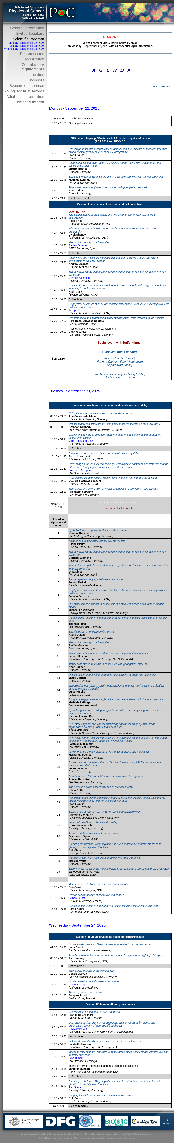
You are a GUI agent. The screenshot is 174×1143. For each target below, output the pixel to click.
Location (37, 74)
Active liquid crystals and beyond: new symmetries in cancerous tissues (110, 944)
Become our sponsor (26, 85)
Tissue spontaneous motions (85, 992)
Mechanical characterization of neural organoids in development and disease (113, 488)
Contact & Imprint (29, 102)
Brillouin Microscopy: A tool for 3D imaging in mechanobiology (105, 811)
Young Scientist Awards (24, 91)
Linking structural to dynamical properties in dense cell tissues (105, 1041)
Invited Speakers (30, 33)
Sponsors (36, 80)
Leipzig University (29, 1134)
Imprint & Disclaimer (126, 1138)
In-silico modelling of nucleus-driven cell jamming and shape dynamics (109, 653)
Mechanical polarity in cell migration (89, 242)
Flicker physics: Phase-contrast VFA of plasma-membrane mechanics (109, 751)
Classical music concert (119, 351)
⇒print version (161, 86)
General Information (27, 28)
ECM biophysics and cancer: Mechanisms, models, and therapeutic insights (113, 477)
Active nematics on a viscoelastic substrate (94, 833)
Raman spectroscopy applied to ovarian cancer (96, 579)
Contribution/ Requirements (32, 66)
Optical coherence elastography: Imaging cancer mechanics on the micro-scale (115, 423)
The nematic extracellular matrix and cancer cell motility (101, 787)
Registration (34, 59)
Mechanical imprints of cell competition (91, 970)
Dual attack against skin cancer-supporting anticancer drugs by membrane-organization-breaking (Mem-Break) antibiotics (112, 725)
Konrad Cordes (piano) (119, 358)
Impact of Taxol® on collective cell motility (93, 822)
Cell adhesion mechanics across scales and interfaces (100, 413)
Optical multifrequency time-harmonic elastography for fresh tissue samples (112, 674)
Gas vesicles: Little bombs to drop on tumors (94, 1011)
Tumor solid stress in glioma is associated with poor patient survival (108, 187)
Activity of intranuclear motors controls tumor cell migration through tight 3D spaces (117, 955)
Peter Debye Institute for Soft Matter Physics (105, 1134)
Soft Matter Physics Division (140, 1134)
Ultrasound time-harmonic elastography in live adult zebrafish (104, 857)
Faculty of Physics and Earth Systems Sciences (61, 1134)
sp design (111, 1138)
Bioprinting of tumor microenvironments (91, 631)
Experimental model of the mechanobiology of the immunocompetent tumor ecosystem (119, 868)
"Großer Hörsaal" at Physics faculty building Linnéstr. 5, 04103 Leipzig (119, 376)
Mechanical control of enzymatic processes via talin (98, 884)
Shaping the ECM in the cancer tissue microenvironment (101, 1095)
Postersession (32, 53)
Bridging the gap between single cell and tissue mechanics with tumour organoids (116, 176)
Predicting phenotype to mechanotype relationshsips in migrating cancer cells (114, 905)
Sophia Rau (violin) (119, 365)
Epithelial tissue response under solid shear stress (98, 530)
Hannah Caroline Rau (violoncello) (120, 361)
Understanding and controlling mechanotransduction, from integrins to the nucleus (116, 317)
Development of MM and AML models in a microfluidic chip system (107, 776)
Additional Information (25, 96)
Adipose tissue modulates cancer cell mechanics (97, 540)
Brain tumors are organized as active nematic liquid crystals (103, 453)
